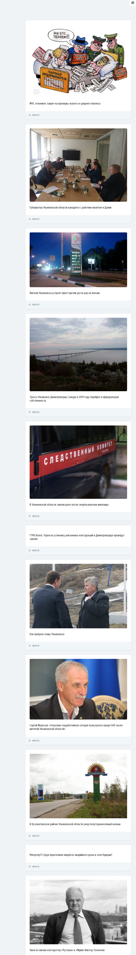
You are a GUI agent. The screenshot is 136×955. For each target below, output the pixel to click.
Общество (8, 59)
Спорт (6, 73)
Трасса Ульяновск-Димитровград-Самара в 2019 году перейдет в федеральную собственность (89, 338)
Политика (7, 37)
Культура (7, 66)
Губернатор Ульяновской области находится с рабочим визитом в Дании (90, 175)
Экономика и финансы (14, 44)
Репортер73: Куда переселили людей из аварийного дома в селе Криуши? (89, 741)
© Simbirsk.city (59, 948)
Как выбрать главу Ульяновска (70, 545)
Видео (6, 94)
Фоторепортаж (10, 87)
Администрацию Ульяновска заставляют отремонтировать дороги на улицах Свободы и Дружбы (90, 908)
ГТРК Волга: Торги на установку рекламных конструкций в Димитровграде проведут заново (85, 463)
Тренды (7, 80)
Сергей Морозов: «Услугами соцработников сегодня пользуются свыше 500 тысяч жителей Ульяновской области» (89, 623)
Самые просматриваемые (84, 13)
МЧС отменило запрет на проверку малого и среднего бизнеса (88, 87)
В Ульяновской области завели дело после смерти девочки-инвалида (87, 428)
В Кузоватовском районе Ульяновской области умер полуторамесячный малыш (82, 707)
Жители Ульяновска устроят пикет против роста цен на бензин (88, 250)
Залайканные (56, 13)
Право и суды (9, 51)
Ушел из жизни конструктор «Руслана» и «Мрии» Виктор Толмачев (84, 825)
